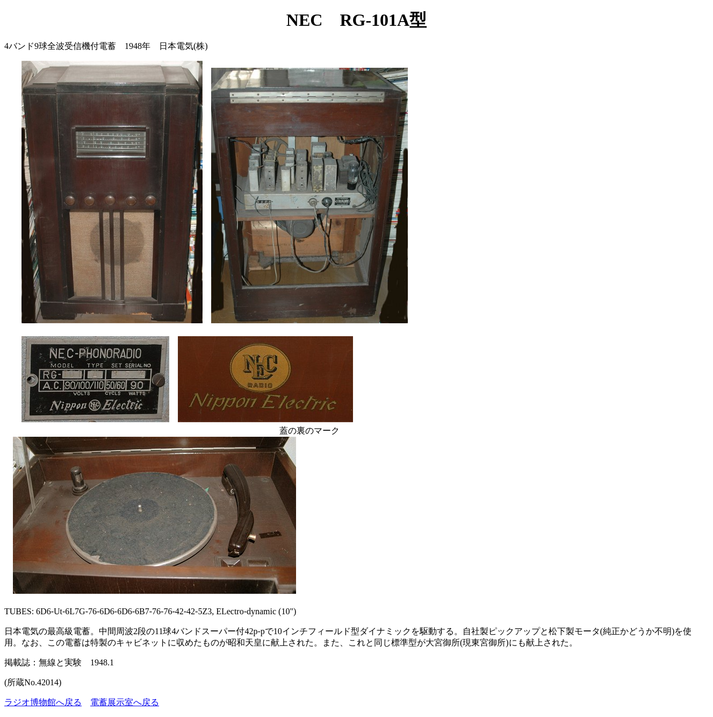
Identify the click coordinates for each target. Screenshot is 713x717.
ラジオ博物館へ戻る (43, 702)
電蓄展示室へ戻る (124, 702)
